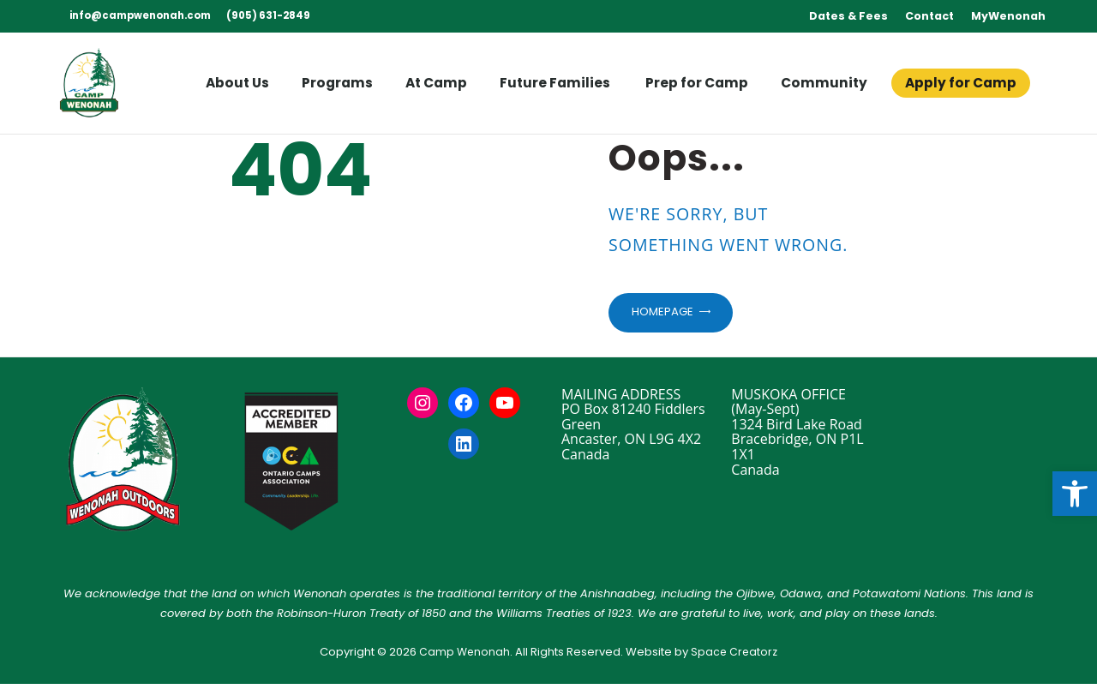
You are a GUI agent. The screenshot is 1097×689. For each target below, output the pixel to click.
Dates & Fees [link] (848, 16)
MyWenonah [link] (1008, 16)
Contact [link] (929, 16)
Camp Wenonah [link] (463, 656)
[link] (1074, 493)
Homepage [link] (667, 314)
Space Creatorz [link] (735, 656)
